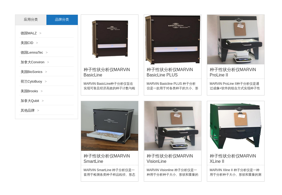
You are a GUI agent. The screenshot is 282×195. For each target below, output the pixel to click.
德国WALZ (31, 33)
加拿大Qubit (32, 101)
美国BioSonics (34, 72)
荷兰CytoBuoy (34, 81)
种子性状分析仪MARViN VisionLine (170, 159)
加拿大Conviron (35, 62)
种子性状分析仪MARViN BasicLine (107, 72)
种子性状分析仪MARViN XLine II (233, 159)
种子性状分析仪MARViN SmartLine (107, 159)
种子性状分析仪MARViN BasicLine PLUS (170, 72)
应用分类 (31, 19)
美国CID (29, 43)
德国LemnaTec (34, 52)
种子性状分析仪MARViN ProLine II (233, 72)
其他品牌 (30, 110)
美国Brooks (32, 91)
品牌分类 (62, 19)
